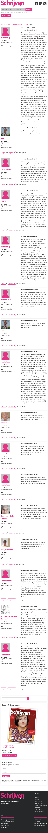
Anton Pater (6, 300)
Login (3, 153)
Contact (37, 807)
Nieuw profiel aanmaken (7, 12)
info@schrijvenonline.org (9, 801)
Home (3, 24)
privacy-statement (15, 781)
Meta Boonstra (7, 454)
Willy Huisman (7, 549)
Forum (37, 799)
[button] (6, 15)
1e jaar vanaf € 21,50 (9, 755)
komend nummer (8, 748)
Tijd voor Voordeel (39, 825)
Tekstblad (37, 822)
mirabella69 (6, 169)
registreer (12, 153)
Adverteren (38, 809)
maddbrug (5, 38)
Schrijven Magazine (41, 805)
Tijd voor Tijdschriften (40, 824)
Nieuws (37, 797)
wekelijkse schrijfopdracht (20, 24)
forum (8, 24)
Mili (2, 138)
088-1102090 (5, 803)
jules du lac (5, 423)
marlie (3, 201)
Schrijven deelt (39, 811)
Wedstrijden (39, 803)
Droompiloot (6, 581)
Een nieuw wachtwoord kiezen (21, 12)
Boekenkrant (37, 820)
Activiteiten (38, 801)
